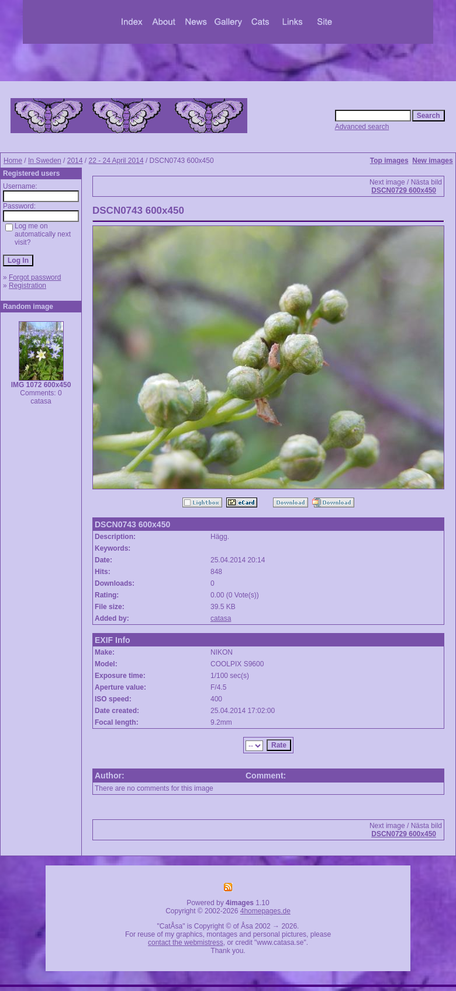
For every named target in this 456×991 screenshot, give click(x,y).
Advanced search (362, 127)
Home (13, 161)
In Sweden (44, 161)
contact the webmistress (185, 942)
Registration (27, 285)
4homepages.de (265, 911)
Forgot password (35, 277)
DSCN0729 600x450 (403, 190)
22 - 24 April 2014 (115, 161)
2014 (75, 161)
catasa (220, 618)
